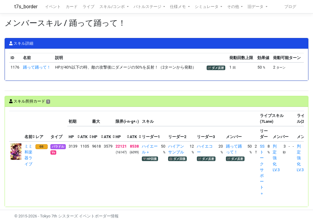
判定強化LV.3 (276, 158)
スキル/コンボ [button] (112, 6)
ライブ (88, 6)
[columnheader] (16, 126)
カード (72, 6)
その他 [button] (233, 6)
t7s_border (26, 6)
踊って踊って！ (37, 67)
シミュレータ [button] (207, 6)
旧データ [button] (256, 6)
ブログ (290, 6)
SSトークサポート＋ (262, 170)
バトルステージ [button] (148, 6)
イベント (53, 6)
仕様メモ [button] (178, 6)
